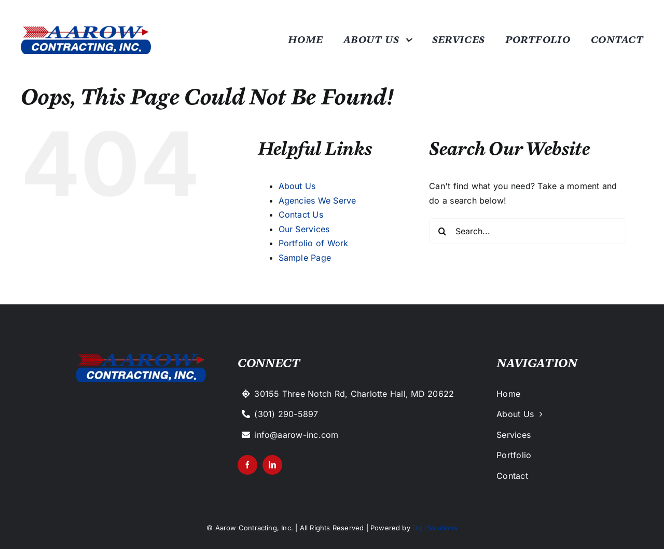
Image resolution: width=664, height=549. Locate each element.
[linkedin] (272, 465)
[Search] (442, 231)
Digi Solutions (435, 528)
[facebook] (247, 465)
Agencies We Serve (317, 200)
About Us (297, 186)
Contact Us (301, 214)
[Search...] (527, 231)
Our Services (304, 229)
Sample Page (305, 257)
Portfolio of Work (314, 243)
